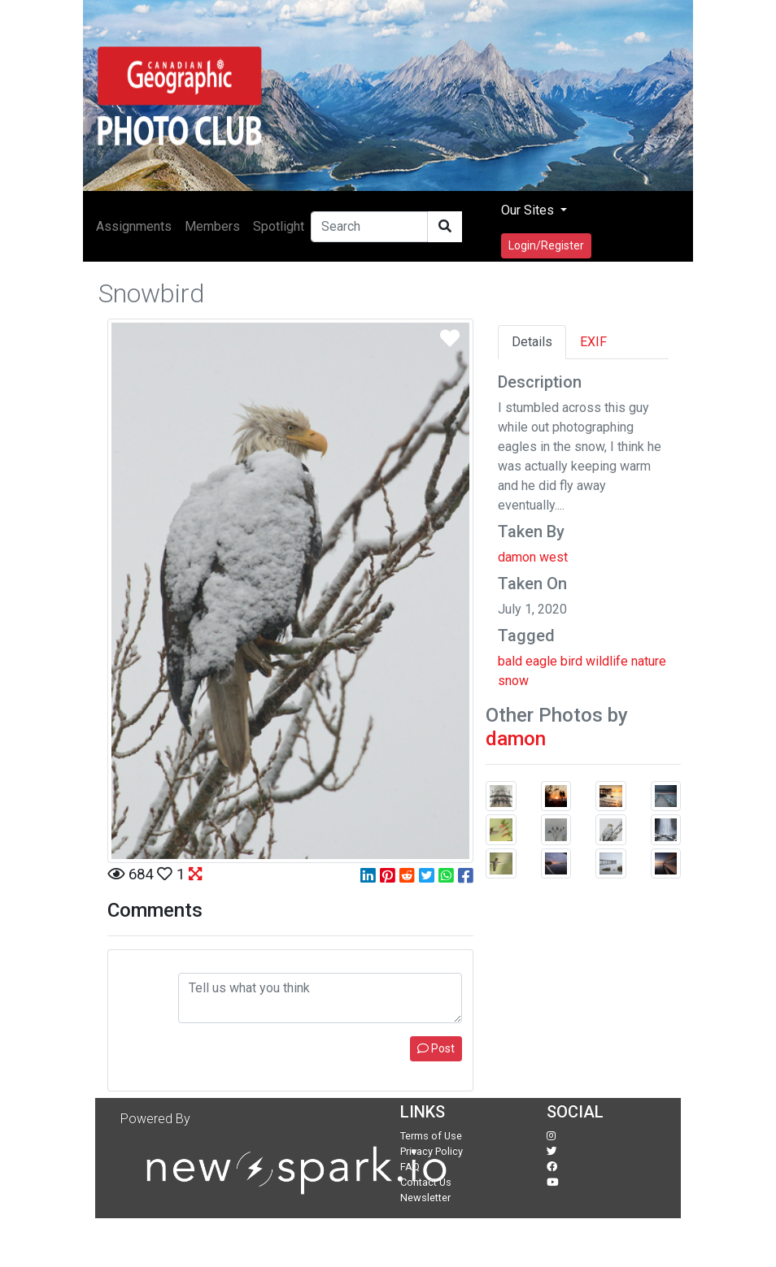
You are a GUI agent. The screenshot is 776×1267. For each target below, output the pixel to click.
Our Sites (529, 210)
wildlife (607, 661)
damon (516, 738)
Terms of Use (431, 1136)
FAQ (410, 1167)
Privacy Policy (431, 1151)
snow (513, 680)
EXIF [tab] (593, 341)
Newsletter (425, 1197)
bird (571, 661)
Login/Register (546, 245)
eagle (541, 661)
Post (436, 1048)
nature (648, 661)
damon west (533, 557)
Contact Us (425, 1182)
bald (510, 661)
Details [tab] (532, 341)
